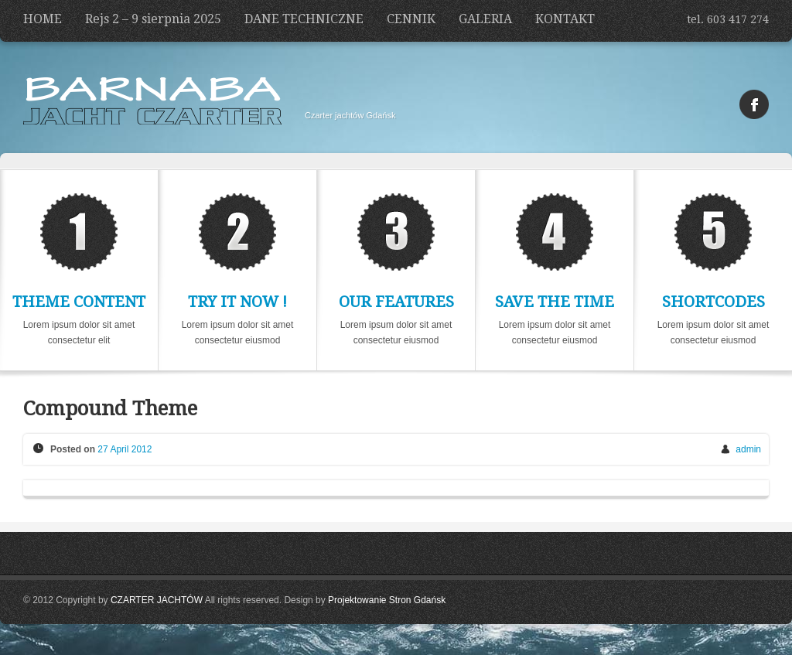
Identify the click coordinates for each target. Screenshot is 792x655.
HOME (42, 19)
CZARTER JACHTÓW (157, 600)
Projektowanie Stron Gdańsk (387, 600)
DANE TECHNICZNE (304, 19)
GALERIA (485, 19)
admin (748, 449)
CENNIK (411, 19)
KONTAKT (565, 19)
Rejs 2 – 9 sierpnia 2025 (153, 19)
